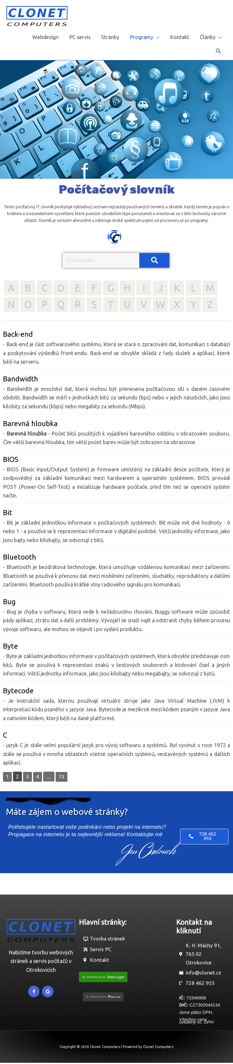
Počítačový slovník (116, 189)
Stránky (110, 37)
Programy (141, 37)
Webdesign (45, 37)
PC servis (79, 37)
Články (208, 37)
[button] (218, 51)
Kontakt (179, 37)
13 (61, 776)
